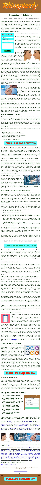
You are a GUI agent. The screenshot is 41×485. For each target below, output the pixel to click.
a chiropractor (13, 428)
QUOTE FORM (14, 339)
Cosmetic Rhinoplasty (22, 447)
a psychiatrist (28, 428)
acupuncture (10, 421)
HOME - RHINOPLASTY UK (20, 471)
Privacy (39, 475)
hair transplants (33, 420)
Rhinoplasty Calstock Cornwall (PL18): (12, 21)
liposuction (4, 429)
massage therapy (5, 424)
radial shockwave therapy (20, 425)
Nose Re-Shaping (5, 449)
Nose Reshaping (25, 450)
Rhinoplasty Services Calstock (13, 393)
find (5, 380)
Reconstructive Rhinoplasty (26, 456)
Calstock (32, 249)
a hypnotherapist (26, 422)
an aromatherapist (27, 421)
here (9, 445)
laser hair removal (35, 426)
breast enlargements (6, 422)
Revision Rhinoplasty (15, 453)
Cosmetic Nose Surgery (14, 450)
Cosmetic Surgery (15, 449)
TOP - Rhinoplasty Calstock (8, 464)
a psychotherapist (21, 429)
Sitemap (2, 475)
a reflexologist (24, 424)
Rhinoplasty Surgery (10, 447)
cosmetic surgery (17, 426)
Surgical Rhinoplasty (12, 451)
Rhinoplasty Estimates (27, 457)
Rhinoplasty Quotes (34, 447)
